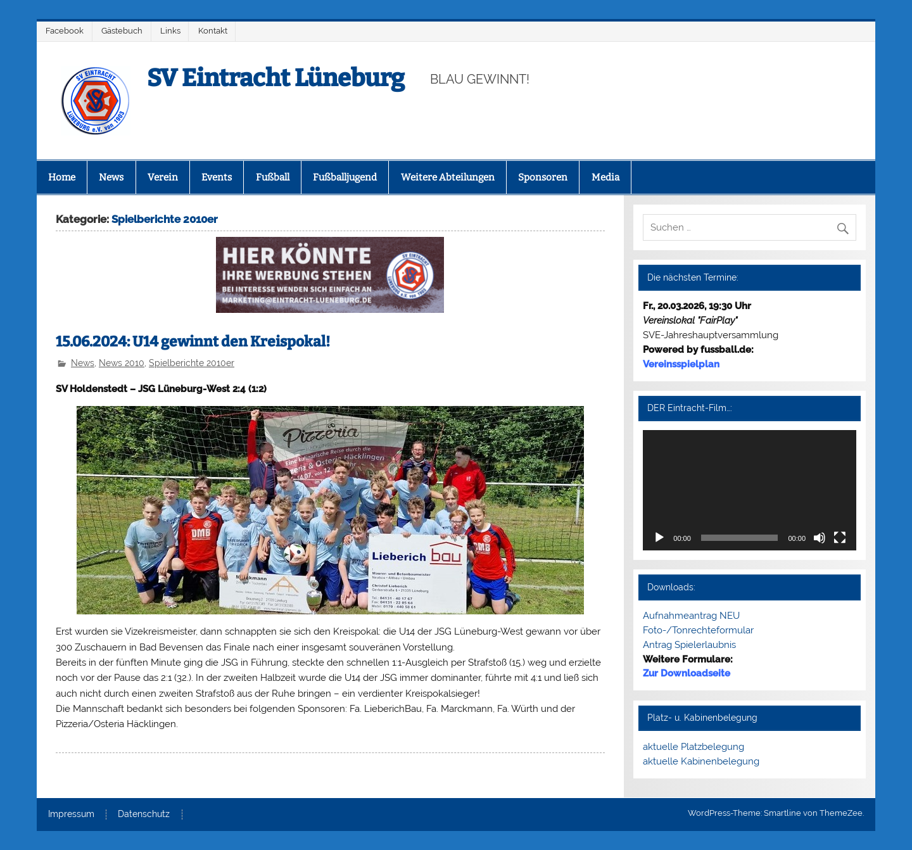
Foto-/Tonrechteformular (698, 630)
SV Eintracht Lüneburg (276, 77)
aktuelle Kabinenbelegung (701, 761)
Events (216, 177)
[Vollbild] (839, 537)
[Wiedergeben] (659, 537)
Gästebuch (121, 30)
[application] (749, 490)
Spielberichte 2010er (191, 363)
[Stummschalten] (819, 537)
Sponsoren (542, 177)
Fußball (272, 177)
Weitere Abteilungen (448, 177)
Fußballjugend (345, 177)
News (111, 177)
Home (61, 177)
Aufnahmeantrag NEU (691, 615)
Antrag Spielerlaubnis (689, 644)
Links (170, 30)
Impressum (71, 814)
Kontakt (212, 30)
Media (605, 177)
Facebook (65, 30)
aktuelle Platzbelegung (693, 746)
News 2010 (121, 363)
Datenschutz (144, 814)
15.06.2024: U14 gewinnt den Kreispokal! (193, 341)
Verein (163, 177)
